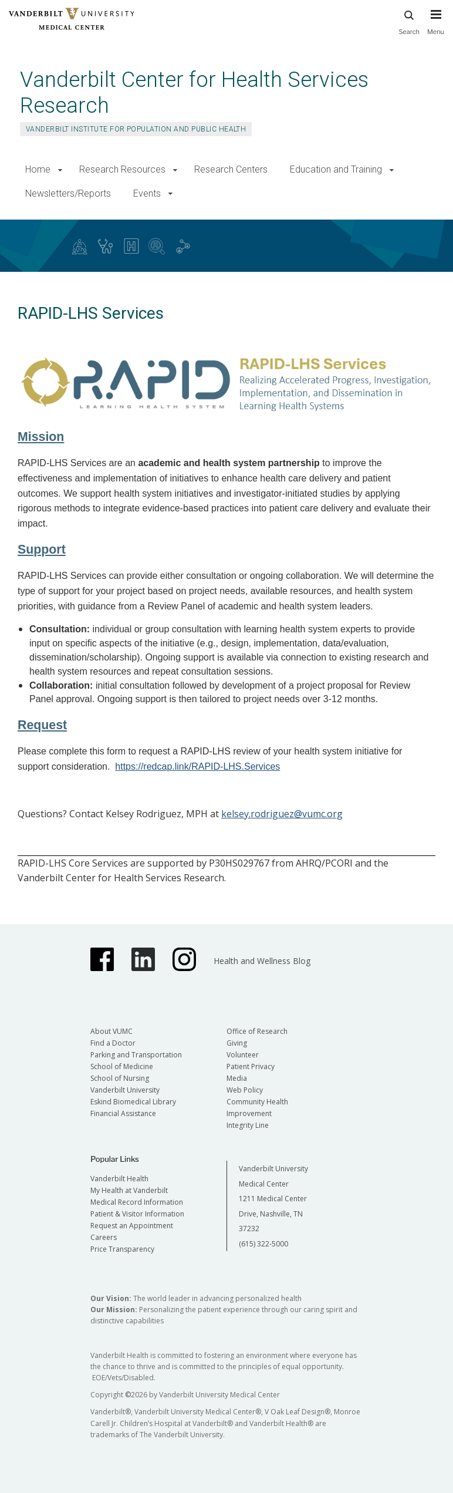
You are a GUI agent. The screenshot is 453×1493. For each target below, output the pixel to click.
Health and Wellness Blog (262, 960)
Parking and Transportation (136, 1055)
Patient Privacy (250, 1066)
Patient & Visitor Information (137, 1214)
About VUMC (111, 1031)
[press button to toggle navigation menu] (435, 27)
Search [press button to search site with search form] (409, 21)
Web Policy (244, 1090)
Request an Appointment (131, 1226)
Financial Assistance (123, 1113)
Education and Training (336, 169)
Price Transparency (122, 1249)
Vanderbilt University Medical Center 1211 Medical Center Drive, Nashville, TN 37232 (273, 1199)
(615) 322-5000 (263, 1244)
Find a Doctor (113, 1043)
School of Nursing (119, 1078)
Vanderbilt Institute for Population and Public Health (136, 129)
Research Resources (122, 169)
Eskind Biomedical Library (133, 1102)
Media (236, 1078)
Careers (103, 1237)
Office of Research (257, 1031)
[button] (60, 170)
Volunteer (242, 1055)
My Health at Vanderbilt (129, 1190)
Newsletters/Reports (68, 193)
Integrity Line (247, 1125)
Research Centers (231, 169)
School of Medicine (121, 1066)
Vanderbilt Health (119, 1179)
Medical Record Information (136, 1202)
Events (147, 193)
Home (37, 169)
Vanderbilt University (125, 1090)
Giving (236, 1043)
